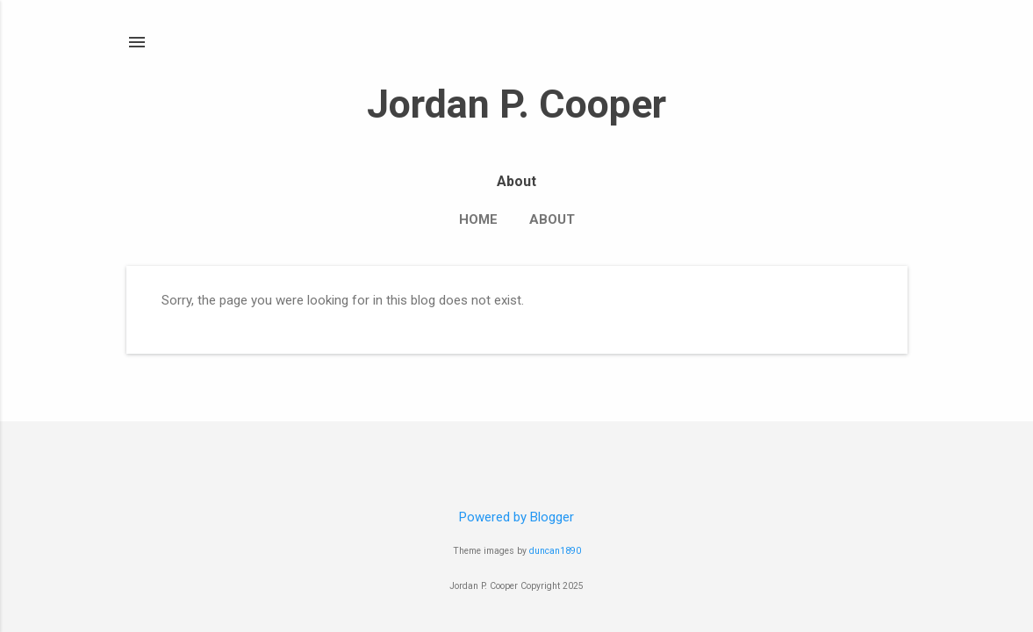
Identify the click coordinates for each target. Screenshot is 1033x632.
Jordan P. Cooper (516, 104)
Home (478, 219)
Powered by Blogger (516, 517)
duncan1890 (555, 551)
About (552, 219)
